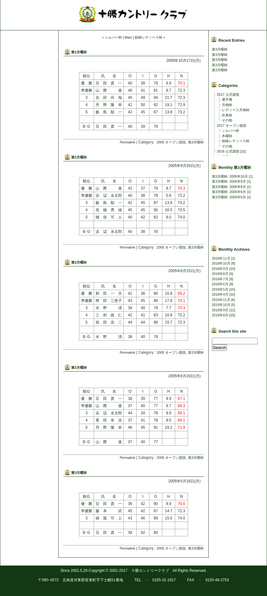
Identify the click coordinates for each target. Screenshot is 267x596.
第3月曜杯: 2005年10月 (230, 176)
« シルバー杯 (112, 37)
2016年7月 (220, 279)
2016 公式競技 (228, 151)
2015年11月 (221, 300)
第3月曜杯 (79, 52)
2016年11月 (221, 258)
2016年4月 (220, 294)
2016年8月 (220, 274)
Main (128, 37)
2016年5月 (220, 289)
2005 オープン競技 (171, 142)
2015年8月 (220, 315)
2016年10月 (221, 263)
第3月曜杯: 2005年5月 (229, 197)
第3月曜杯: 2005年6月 (229, 192)
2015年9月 (220, 310)
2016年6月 (220, 284)
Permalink (127, 142)
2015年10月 (221, 305)
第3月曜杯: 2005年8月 (229, 187)
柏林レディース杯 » (150, 37)
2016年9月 (220, 269)
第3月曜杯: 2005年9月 (229, 181)
